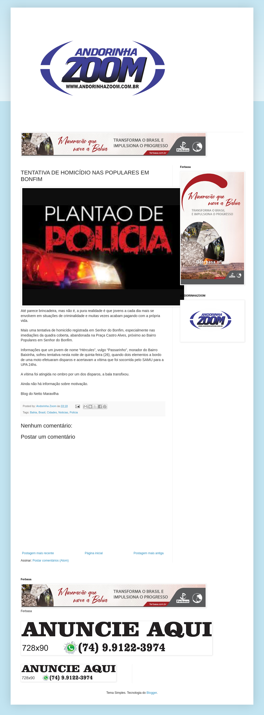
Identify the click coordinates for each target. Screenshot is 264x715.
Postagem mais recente (38, 553)
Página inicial (94, 553)
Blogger (152, 693)
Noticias (63, 412)
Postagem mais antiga (149, 553)
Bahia (33, 412)
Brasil (41, 412)
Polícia (74, 412)
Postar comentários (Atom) (51, 560)
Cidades (52, 412)
